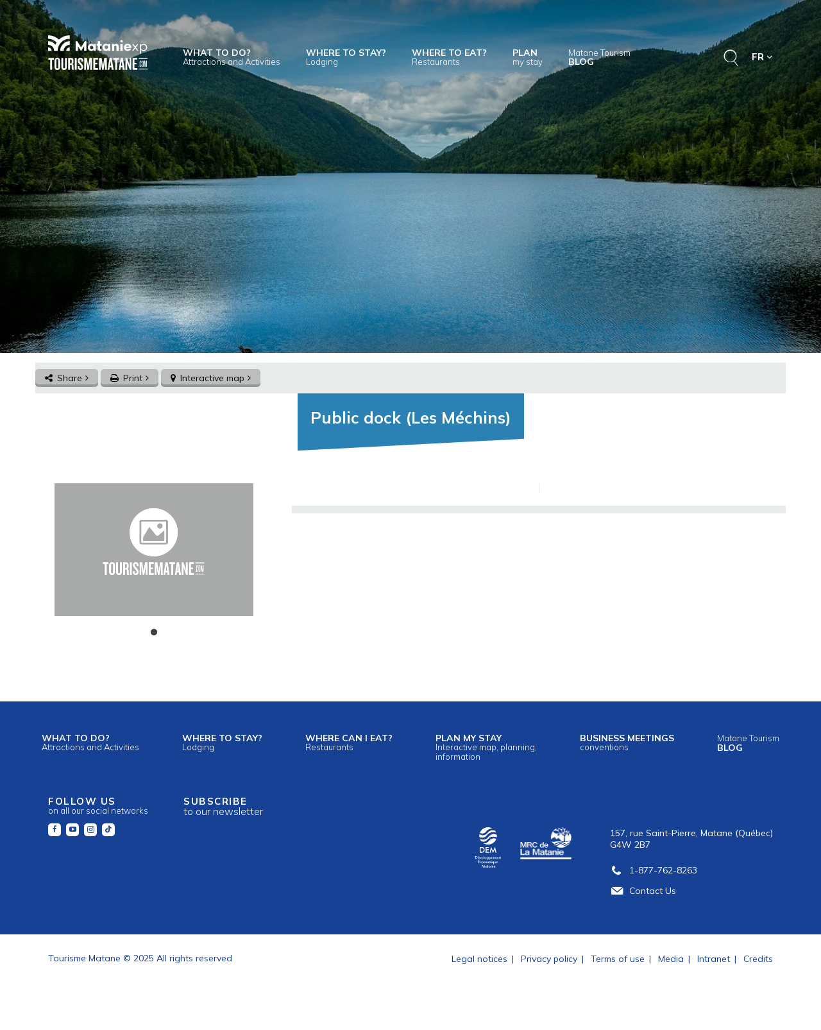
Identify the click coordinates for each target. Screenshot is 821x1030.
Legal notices (479, 959)
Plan (527, 57)
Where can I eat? (349, 742)
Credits (758, 959)
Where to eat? (449, 57)
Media (671, 959)
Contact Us (643, 891)
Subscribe (223, 806)
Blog (599, 57)
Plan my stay (486, 746)
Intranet (713, 959)
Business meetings (627, 742)
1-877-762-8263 (653, 870)
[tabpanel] (153, 549)
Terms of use (618, 959)
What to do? (231, 57)
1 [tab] (154, 632)
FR (762, 57)
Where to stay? (346, 57)
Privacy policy (549, 959)
